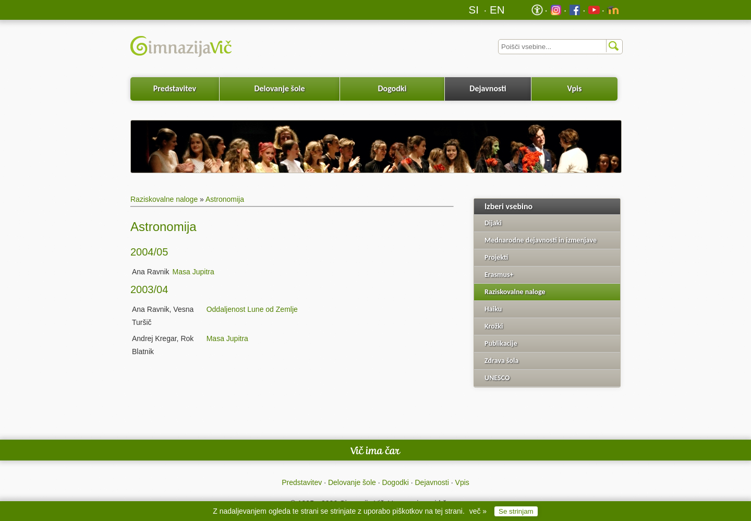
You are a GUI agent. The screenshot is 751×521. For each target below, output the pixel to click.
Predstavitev (174, 88)
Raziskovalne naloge (164, 199)
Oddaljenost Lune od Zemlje (252, 309)
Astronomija (224, 199)
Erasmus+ (498, 274)
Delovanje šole (279, 88)
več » (478, 511)
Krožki (493, 326)
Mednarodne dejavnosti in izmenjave (540, 240)
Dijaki (493, 223)
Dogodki (392, 88)
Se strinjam (516, 511)
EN (497, 10)
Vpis (574, 88)
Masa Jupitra (193, 272)
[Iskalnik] (560, 46)
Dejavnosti (487, 88)
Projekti (496, 257)
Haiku (493, 309)
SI (474, 10)
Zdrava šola (501, 360)
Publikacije (500, 343)
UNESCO (497, 377)
